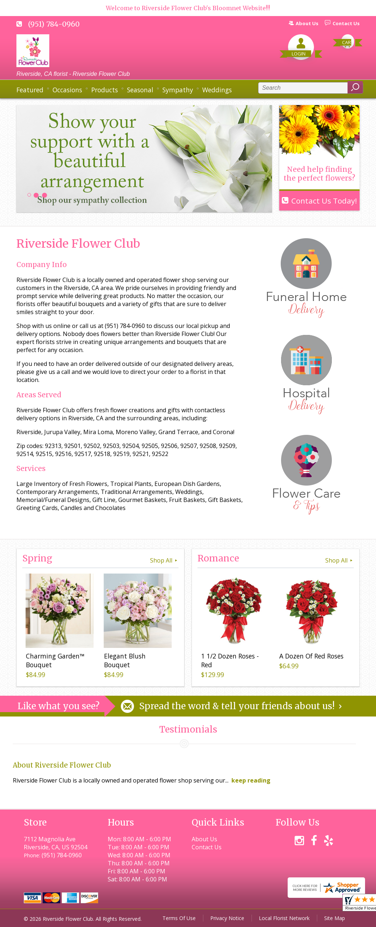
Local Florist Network (284, 918)
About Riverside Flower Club (62, 765)
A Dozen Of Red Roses (311, 656)
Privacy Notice (227, 918)
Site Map (334, 918)
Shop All (164, 560)
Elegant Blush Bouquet (125, 660)
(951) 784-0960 (54, 24)
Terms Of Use (179, 918)
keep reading (251, 780)
